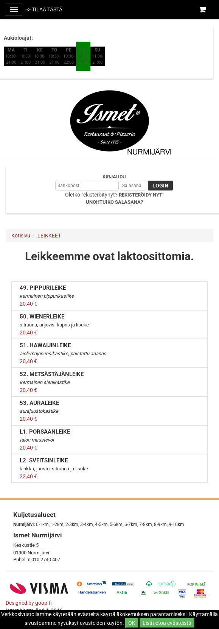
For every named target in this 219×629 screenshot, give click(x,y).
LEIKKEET (49, 236)
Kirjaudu (114, 176)
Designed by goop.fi (29, 603)
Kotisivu (20, 236)
